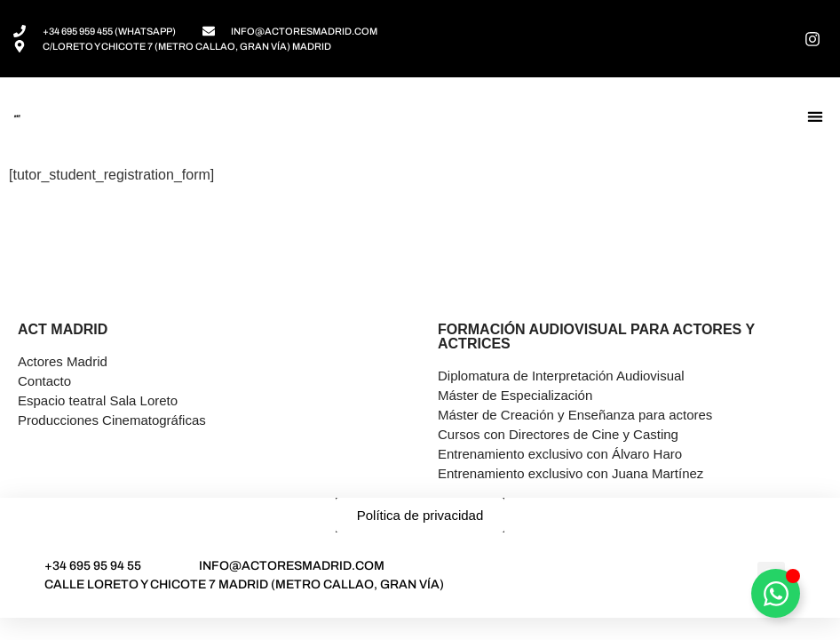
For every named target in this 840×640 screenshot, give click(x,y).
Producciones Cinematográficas (112, 420)
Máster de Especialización (515, 395)
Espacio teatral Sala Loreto (98, 400)
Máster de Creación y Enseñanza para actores (575, 414)
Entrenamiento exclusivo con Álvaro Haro (560, 453)
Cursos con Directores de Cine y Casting (558, 434)
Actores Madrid (62, 361)
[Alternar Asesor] (775, 593)
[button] (815, 117)
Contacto (44, 380)
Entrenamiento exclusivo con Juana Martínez (570, 473)
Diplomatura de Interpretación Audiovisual (561, 375)
